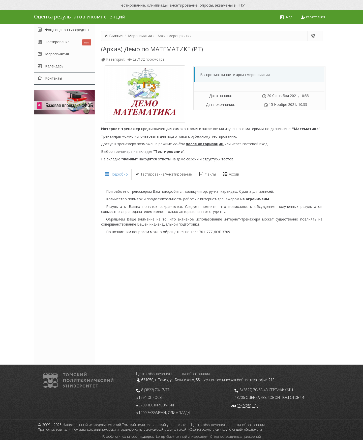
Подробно (116, 174)
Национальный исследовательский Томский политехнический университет (125, 424)
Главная (116, 35)
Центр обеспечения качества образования (173, 373)
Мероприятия (140, 35)
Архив (231, 174)
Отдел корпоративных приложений (235, 436)
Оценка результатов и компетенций (79, 16)
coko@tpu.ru (247, 405)
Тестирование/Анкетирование (163, 174)
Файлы (207, 174)
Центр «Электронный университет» (182, 436)
